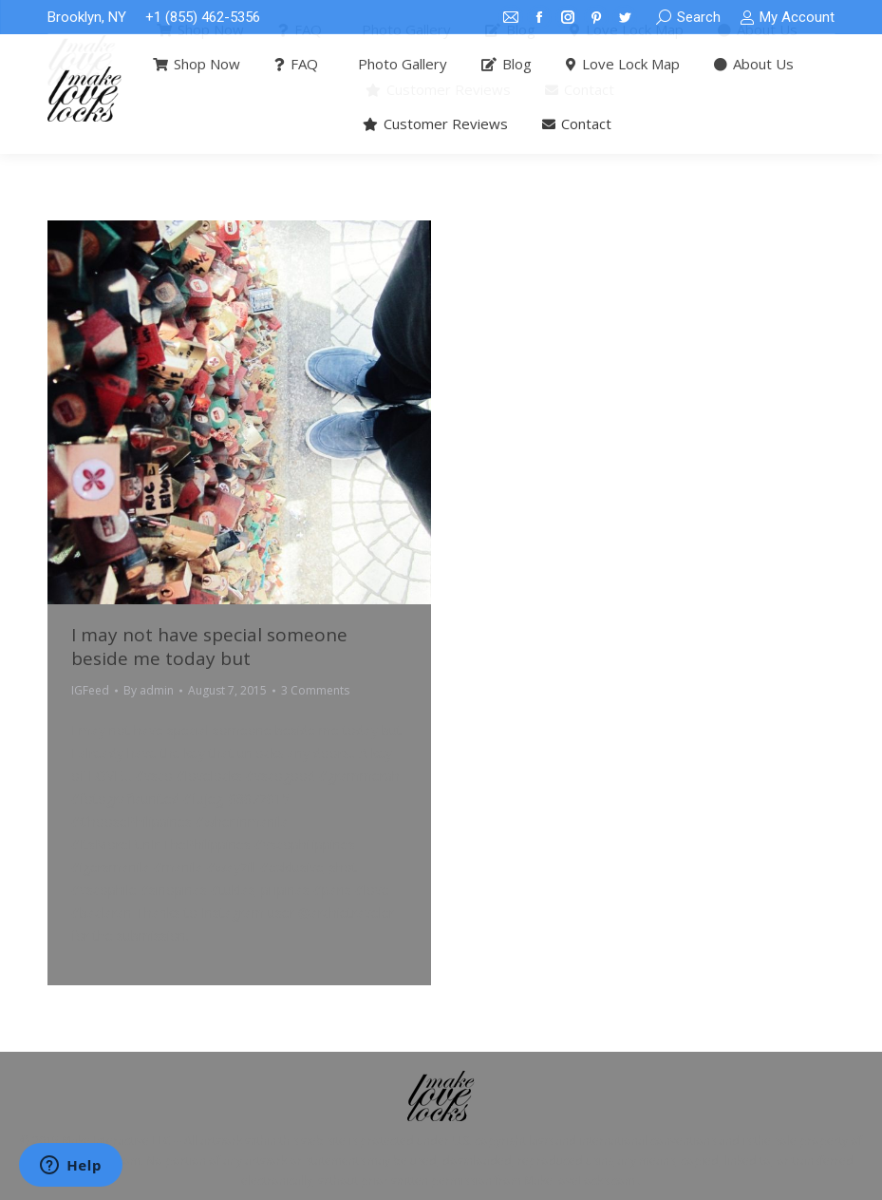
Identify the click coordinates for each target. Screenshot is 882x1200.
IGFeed (90, 690)
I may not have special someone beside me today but (209, 646)
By (148, 690)
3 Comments (315, 690)
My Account (787, 18)
